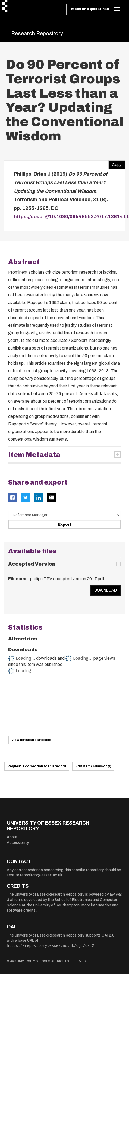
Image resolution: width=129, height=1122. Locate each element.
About (12, 837)
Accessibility (18, 843)
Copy (114, 163)
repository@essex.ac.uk (41, 875)
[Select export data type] (64, 515)
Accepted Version (31, 564)
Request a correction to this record (36, 766)
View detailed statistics (31, 740)
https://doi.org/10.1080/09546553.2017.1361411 (71, 216)
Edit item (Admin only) (93, 766)
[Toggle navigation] (94, 9)
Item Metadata (34, 454)
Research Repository (37, 33)
